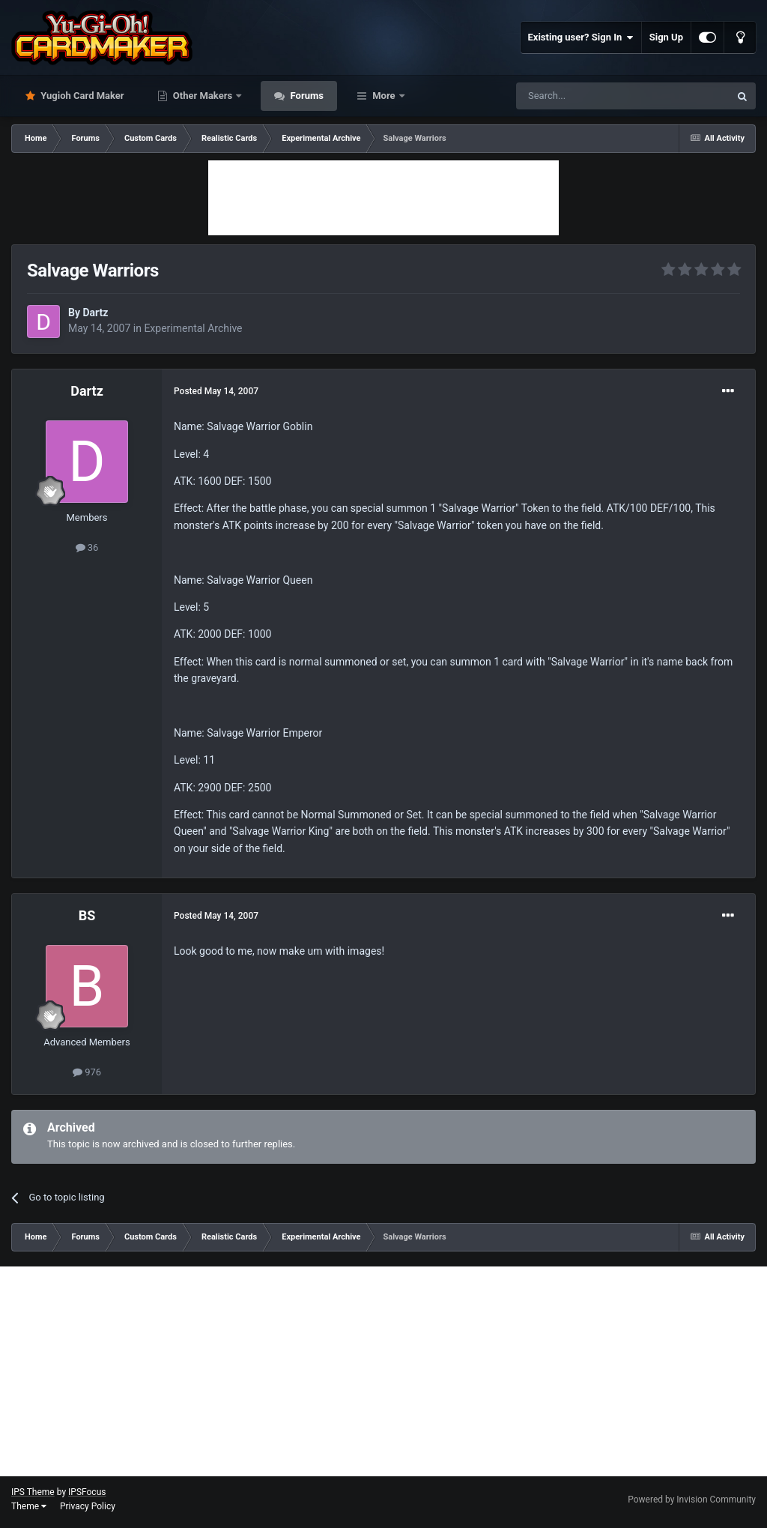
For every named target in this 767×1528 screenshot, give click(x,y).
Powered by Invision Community (692, 1499)
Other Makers (203, 95)
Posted (216, 391)
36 (87, 547)
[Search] (587, 95)
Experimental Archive (193, 328)
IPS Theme (33, 1492)
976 (87, 1072)
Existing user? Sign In (581, 37)
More (384, 95)
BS (87, 915)
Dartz (95, 312)
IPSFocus (87, 1492)
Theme (28, 1506)
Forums (306, 95)
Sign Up (666, 37)
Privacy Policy (87, 1506)
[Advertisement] (383, 197)
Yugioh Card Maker (81, 95)
